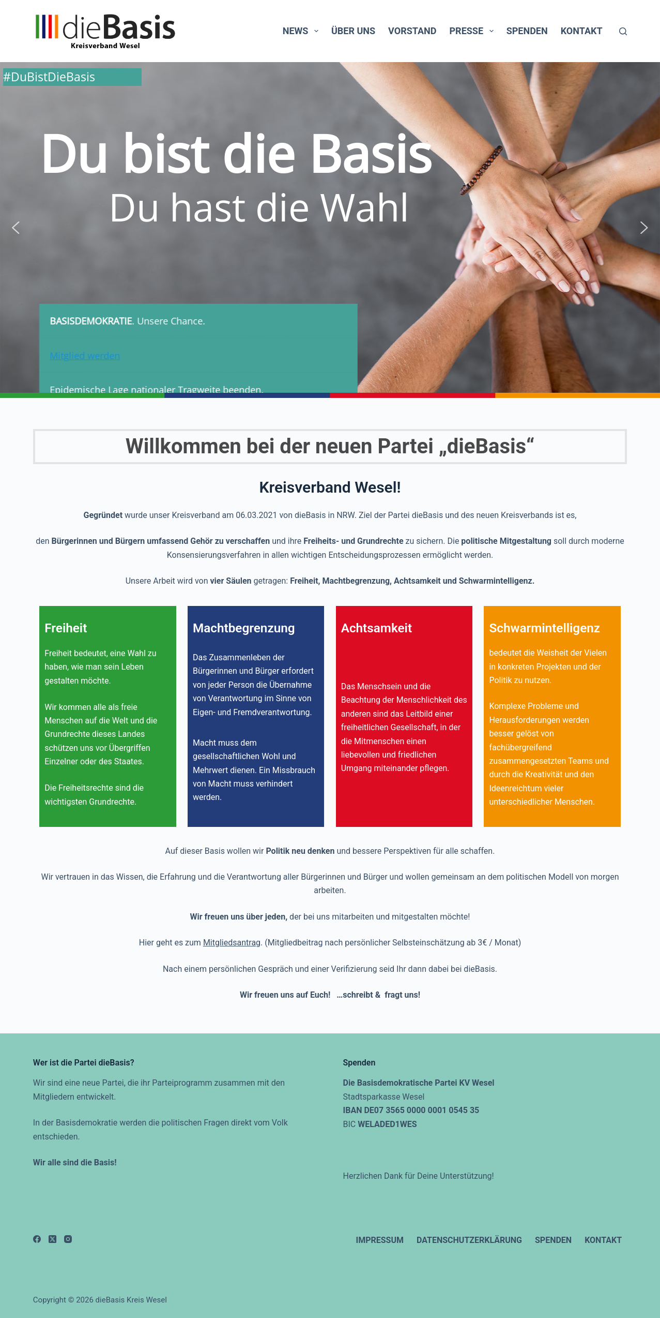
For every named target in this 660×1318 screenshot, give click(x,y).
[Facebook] (37, 1239)
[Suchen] (623, 31)
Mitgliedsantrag (231, 942)
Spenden (527, 30)
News (303, 31)
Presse (474, 31)
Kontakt (582, 30)
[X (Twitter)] (52, 1239)
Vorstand (412, 30)
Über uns (353, 30)
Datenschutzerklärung (469, 1240)
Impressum (380, 1240)
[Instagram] (68, 1239)
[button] (15, 227)
